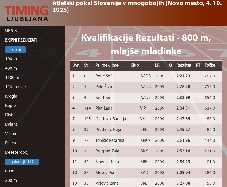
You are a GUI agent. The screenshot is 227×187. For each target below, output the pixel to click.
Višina (10, 134)
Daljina (11, 124)
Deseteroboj (16, 152)
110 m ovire (16, 87)
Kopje (10, 106)
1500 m (12, 78)
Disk (9, 115)
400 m (11, 68)
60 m (10, 171)
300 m (11, 180)
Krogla (11, 96)
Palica (10, 143)
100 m (11, 59)
